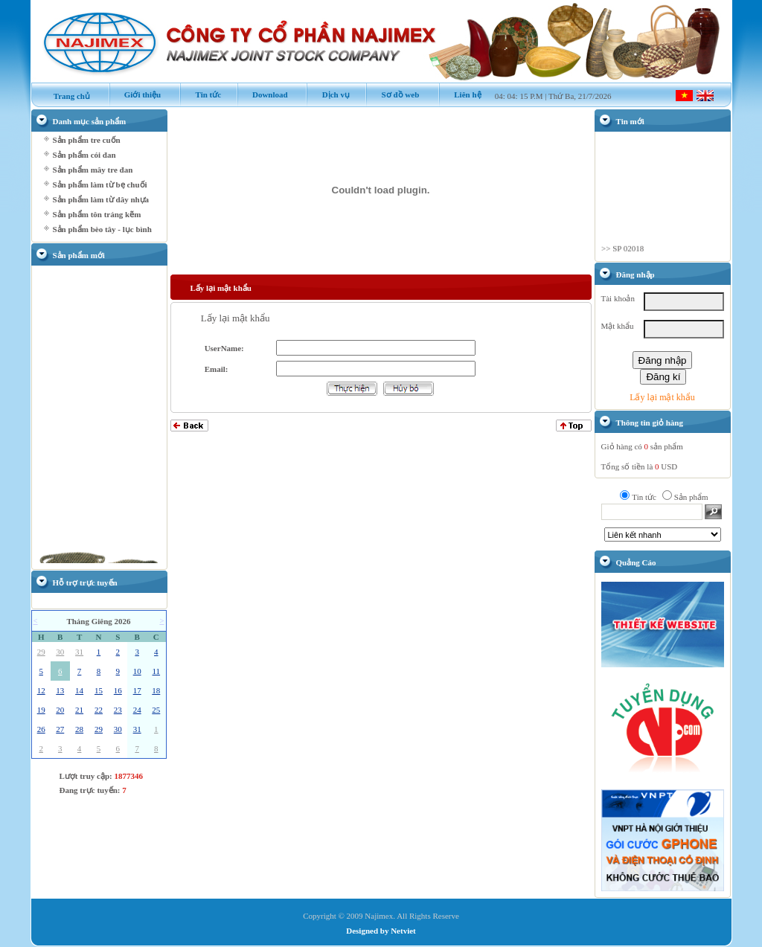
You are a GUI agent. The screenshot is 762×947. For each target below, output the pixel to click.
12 (41, 690)
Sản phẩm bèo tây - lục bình (102, 229)
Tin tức (200, 94)
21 (79, 709)
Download (262, 94)
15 (99, 690)
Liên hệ (459, 94)
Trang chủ (64, 96)
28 (79, 729)
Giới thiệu (135, 94)
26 (41, 729)
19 (41, 709)
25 (156, 709)
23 (118, 709)
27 (60, 729)
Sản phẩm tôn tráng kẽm (97, 214)
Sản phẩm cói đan (84, 154)
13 (60, 690)
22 (99, 709)
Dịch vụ (327, 94)
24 (137, 709)
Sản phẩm (691, 496)
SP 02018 (628, 252)
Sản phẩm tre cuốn (87, 139)
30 (60, 651)
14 (79, 690)
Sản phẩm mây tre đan (93, 169)
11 (156, 671)
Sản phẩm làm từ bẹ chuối (100, 184)
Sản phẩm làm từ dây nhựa (101, 199)
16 (118, 690)
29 (41, 651)
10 (137, 671)
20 (60, 709)
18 (156, 690)
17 (137, 690)
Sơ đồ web (392, 94)
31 (79, 651)
